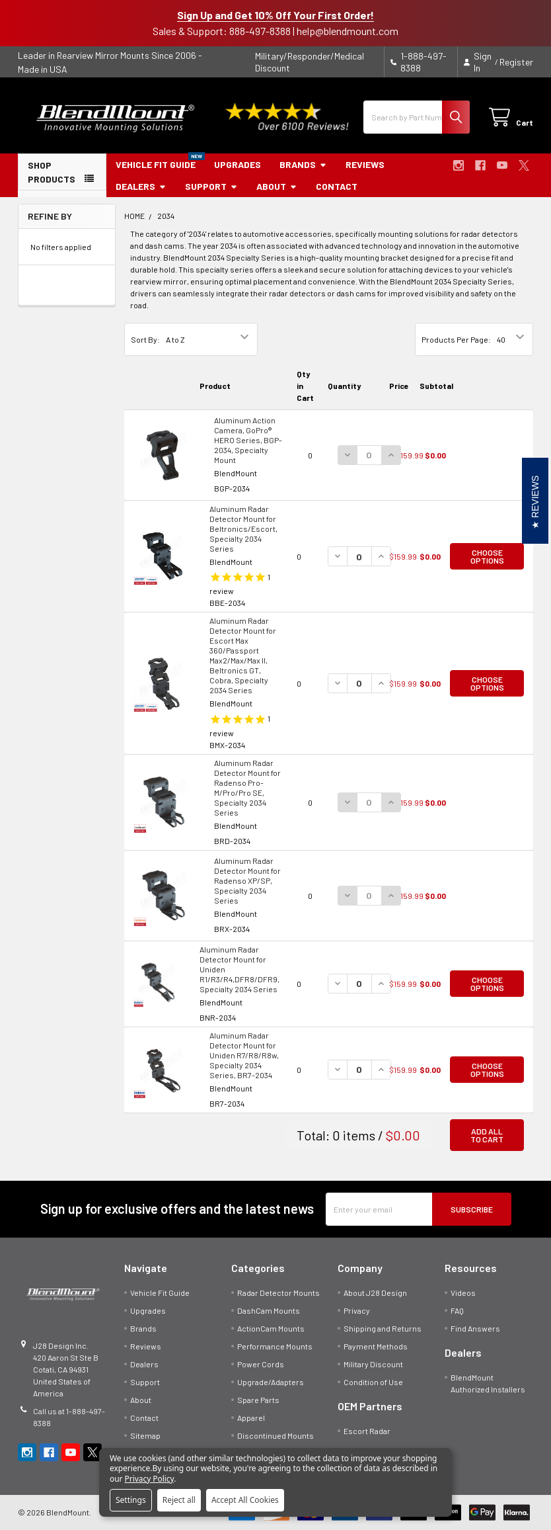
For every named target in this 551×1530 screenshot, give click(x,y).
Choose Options (487, 556)
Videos (463, 1292)
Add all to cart (486, 1135)
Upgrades (237, 164)
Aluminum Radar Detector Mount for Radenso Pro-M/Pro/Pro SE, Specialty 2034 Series (247, 787)
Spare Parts (258, 1399)
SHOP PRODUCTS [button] (51, 172)
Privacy (357, 1310)
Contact (336, 186)
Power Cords (260, 1364)
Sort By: (145, 339)
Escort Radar (367, 1430)
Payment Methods (376, 1346)
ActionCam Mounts (271, 1328)
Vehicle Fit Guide (156, 164)
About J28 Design (375, 1292)
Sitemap (145, 1435)
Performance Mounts (274, 1346)
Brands (303, 164)
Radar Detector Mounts (278, 1292)
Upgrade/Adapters (270, 1381)
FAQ (457, 1310)
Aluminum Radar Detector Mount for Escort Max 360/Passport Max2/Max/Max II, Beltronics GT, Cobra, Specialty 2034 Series (242, 655)
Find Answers (475, 1328)
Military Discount (373, 1364)
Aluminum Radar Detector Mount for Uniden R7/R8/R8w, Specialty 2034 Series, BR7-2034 (244, 1055)
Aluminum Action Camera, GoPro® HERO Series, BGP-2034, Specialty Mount (248, 439)
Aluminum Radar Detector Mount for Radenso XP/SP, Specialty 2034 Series (247, 880)
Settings (131, 1500)
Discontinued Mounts (275, 1435)
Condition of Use (373, 1381)
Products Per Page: (456, 339)
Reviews (365, 164)
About (276, 186)
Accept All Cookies (245, 1500)
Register (516, 61)
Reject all (179, 1500)
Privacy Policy (149, 1478)
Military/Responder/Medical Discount (309, 61)
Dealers (141, 186)
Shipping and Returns (383, 1328)
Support (211, 186)
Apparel (251, 1417)
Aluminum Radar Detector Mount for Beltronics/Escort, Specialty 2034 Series (243, 528)
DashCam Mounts (268, 1310)
